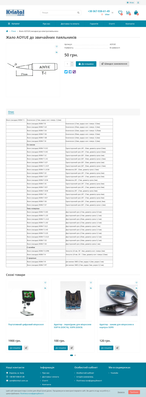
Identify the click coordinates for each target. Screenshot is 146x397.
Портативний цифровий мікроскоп (26, 324)
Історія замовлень (84, 376)
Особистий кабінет (86, 367)
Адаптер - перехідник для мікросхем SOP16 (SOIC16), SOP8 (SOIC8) (72, 326)
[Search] (60, 12)
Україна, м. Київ (16, 373)
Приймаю (134, 392)
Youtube (114, 373)
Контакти (130, 23)
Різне (13, 31)
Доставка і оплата (50, 376)
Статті (112, 23)
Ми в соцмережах (119, 367)
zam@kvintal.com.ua (18, 380)
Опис (11, 111)
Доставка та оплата (70, 23)
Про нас (46, 23)
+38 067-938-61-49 (16, 376)
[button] (71, 355)
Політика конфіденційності (32, 393)
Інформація (47, 367)
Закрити (121, 392)
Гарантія (94, 23)
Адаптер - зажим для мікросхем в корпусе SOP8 (117, 326)
